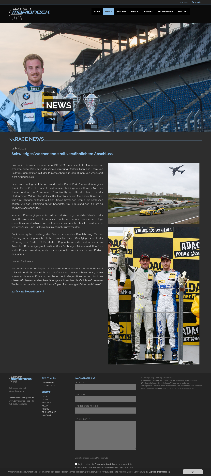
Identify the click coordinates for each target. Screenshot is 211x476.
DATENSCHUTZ (49, 386)
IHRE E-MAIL (105, 397)
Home (97, 11)
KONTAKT (46, 415)
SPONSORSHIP (49, 412)
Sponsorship (165, 11)
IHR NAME (105, 385)
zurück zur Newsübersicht (28, 291)
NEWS (45, 399)
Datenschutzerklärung (106, 464)
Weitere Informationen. (159, 471)
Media (134, 11)
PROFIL (45, 409)
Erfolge (121, 11)
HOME (45, 396)
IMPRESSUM (48, 382)
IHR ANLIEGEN (105, 434)
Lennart (148, 11)
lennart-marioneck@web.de (21, 398)
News (108, 11)
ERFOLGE (46, 403)
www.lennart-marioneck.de (21, 401)
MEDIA (45, 406)
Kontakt (183, 11)
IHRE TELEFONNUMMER (105, 409)
